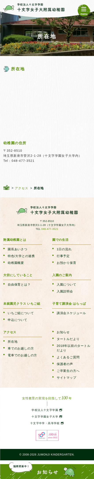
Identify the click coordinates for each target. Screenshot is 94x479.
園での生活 (60, 239)
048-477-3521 (49, 229)
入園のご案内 (62, 275)
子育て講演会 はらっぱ (69, 303)
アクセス (9, 332)
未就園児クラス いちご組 (21, 303)
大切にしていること (18, 275)
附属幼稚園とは (14, 239)
